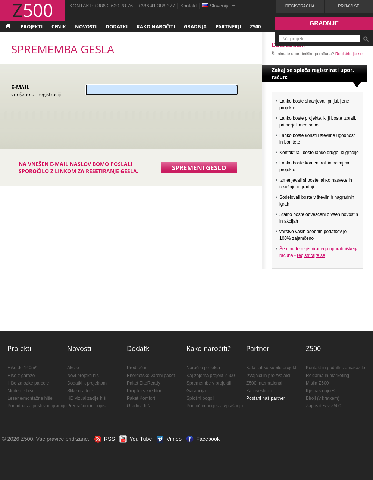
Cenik (58, 26)
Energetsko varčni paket (151, 375)
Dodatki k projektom (87, 383)
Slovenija (220, 6)
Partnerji (228, 26)
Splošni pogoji (200, 398)
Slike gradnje (80, 390)
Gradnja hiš (138, 405)
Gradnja (195, 26)
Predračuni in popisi (86, 405)
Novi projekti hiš (83, 375)
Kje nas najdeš (320, 390)
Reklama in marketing (327, 375)
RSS (109, 439)
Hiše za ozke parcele (28, 383)
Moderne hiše (21, 390)
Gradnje (324, 23)
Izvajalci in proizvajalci (268, 375)
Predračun (137, 367)
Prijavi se (348, 6)
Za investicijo (259, 390)
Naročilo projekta (203, 367)
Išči (366, 39)
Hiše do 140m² (22, 367)
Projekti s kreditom (145, 390)
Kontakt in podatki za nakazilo (335, 367)
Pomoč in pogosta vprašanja (214, 405)
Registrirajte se (349, 53)
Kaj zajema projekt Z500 (210, 375)
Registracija (300, 6)
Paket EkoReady (143, 383)
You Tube (140, 439)
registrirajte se (311, 255)
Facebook (208, 439)
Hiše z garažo (21, 375)
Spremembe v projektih (209, 383)
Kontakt (188, 6)
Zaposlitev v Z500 (323, 405)
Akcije (73, 367)
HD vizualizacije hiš (86, 398)
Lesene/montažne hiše (30, 398)
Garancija (196, 390)
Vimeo (174, 439)
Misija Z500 (317, 383)
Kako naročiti (156, 26)
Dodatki (117, 26)
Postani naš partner (265, 398)
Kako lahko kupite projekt (271, 367)
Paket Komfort (141, 398)
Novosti (86, 26)
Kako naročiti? (208, 348)
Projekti (32, 26)
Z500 (255, 26)
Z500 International (264, 383)
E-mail (36, 90)
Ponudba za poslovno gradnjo (37, 405)
